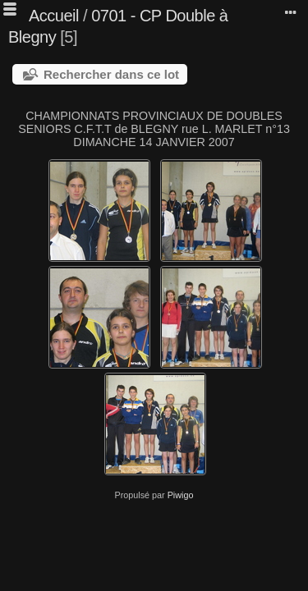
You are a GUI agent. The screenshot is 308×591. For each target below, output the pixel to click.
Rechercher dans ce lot (111, 74)
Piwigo (181, 495)
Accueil (54, 16)
